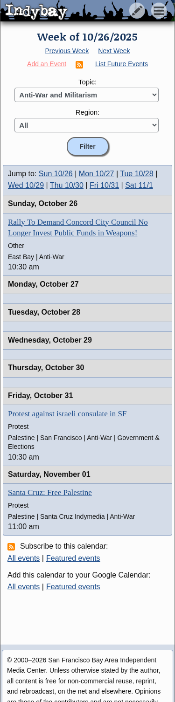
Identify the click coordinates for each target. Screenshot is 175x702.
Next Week (114, 51)
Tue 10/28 (136, 174)
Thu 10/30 (67, 185)
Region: (88, 112)
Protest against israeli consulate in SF (67, 413)
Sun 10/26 (56, 174)
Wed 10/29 (26, 185)
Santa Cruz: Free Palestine (50, 492)
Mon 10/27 (96, 174)
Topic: (87, 82)
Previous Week (67, 51)
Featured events (73, 558)
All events (23, 558)
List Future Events (121, 64)
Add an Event (46, 64)
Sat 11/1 (139, 185)
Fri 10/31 (104, 185)
